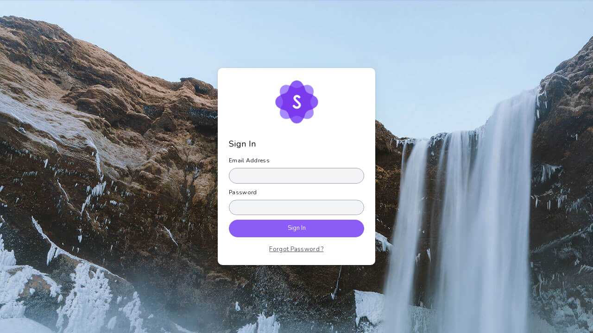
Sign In (297, 228)
